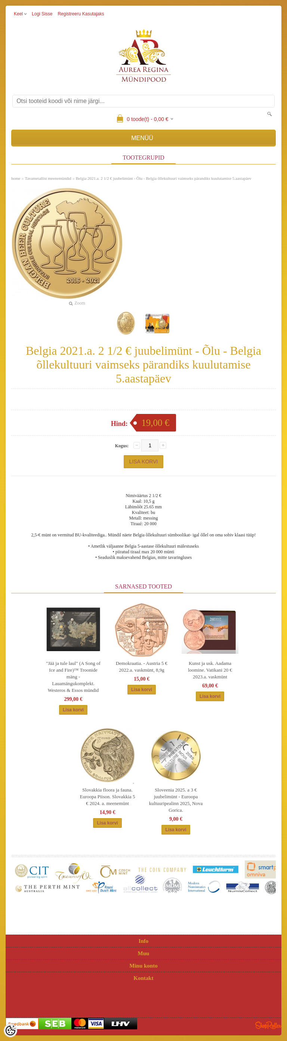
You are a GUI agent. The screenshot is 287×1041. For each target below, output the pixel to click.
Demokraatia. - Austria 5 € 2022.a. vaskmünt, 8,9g (141, 666)
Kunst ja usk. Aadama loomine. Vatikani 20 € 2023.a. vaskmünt (210, 670)
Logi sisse (42, 13)
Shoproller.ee (268, 1025)
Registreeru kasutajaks (81, 13)
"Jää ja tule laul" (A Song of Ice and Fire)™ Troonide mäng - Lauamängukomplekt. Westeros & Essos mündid (73, 676)
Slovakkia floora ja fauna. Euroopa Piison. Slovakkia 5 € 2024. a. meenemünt (107, 796)
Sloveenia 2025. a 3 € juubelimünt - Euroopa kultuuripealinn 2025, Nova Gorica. (176, 800)
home (15, 178)
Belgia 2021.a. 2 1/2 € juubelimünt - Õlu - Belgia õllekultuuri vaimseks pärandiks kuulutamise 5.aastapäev (163, 178)
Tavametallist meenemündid (48, 178)
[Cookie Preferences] (10, 1030)
